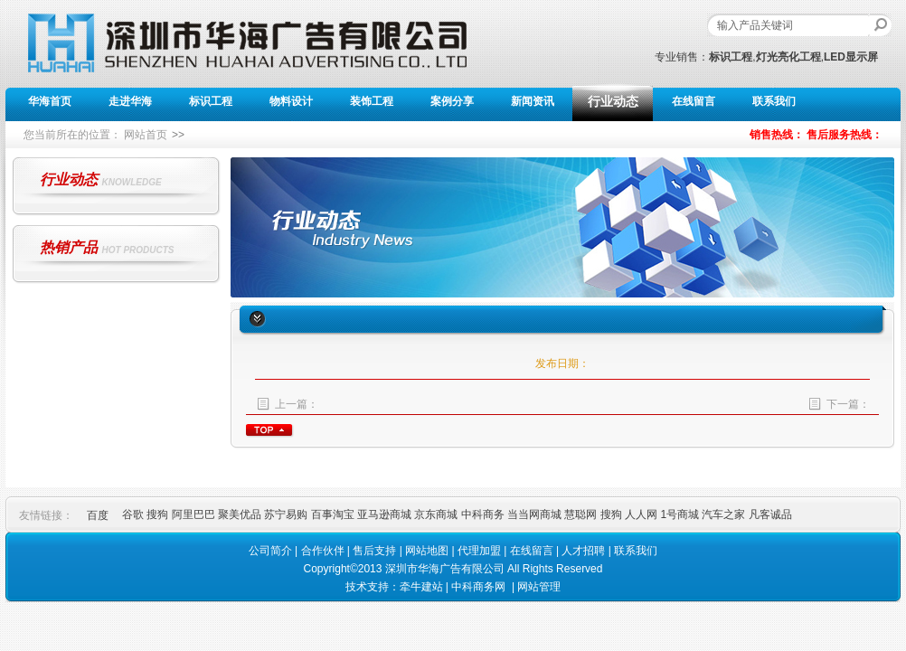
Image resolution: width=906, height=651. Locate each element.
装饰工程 (371, 101)
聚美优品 (241, 514)
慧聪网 (581, 514)
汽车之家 (725, 514)
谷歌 (134, 514)
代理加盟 (479, 550)
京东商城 (437, 514)
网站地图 (426, 550)
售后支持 (374, 550)
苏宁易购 (287, 514)
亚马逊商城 (385, 514)
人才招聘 (583, 550)
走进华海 (130, 101)
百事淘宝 (334, 514)
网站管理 (539, 586)
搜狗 (158, 514)
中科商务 (484, 514)
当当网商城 (535, 514)
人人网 (642, 514)
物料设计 (291, 101)
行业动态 (613, 101)
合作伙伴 (322, 550)
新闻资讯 (532, 101)
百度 (98, 515)
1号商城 (681, 514)
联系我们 (774, 101)
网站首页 (145, 134)
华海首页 (49, 101)
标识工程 (210, 101)
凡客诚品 (770, 514)
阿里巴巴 (195, 514)
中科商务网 (478, 586)
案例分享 (452, 101)
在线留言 (693, 101)
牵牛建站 (421, 586)
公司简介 (270, 550)
